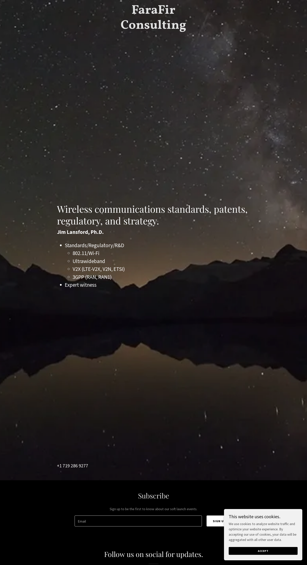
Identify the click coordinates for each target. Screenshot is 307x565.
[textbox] (138, 520)
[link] (154, 27)
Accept (263, 551)
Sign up (219, 521)
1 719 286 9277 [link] (73, 466)
